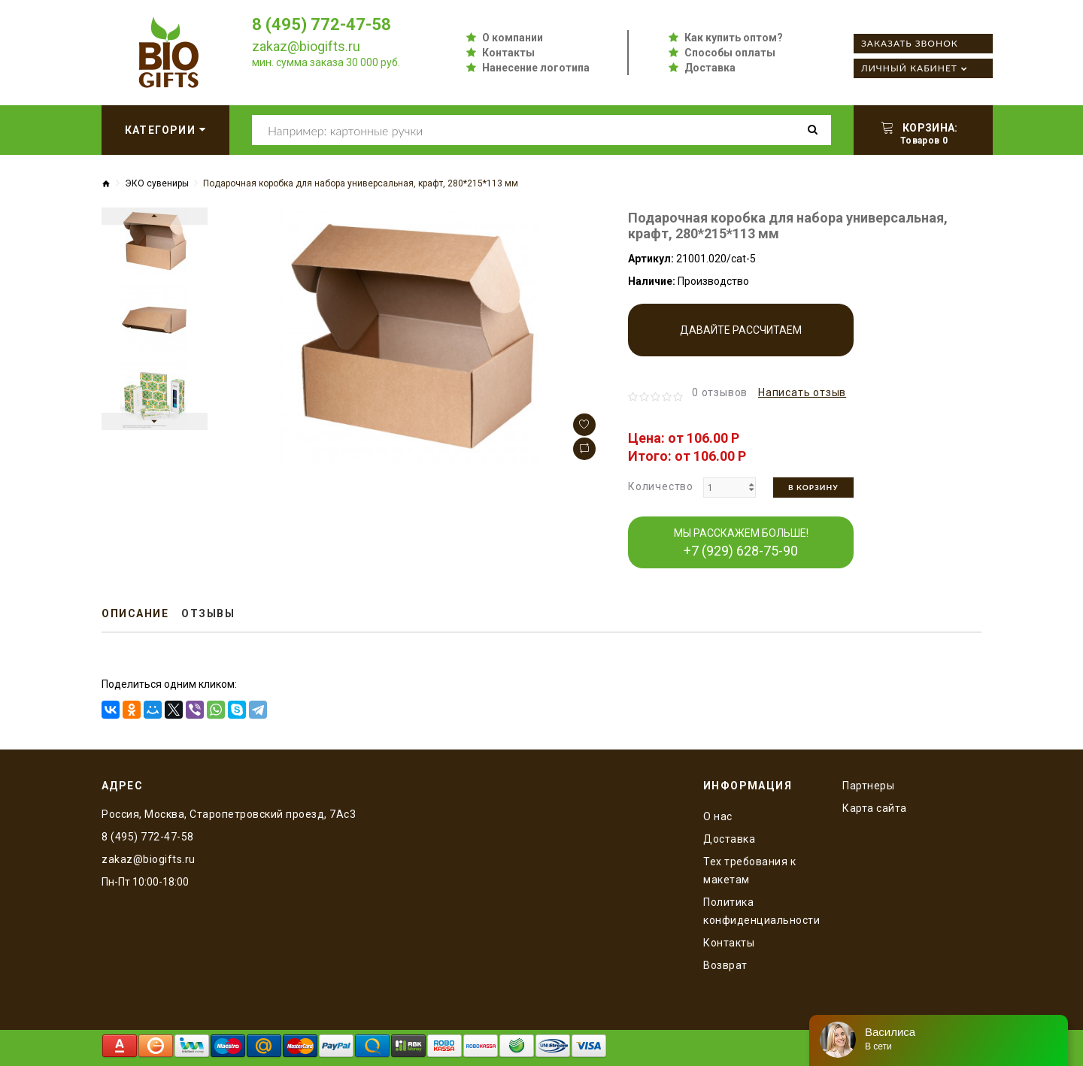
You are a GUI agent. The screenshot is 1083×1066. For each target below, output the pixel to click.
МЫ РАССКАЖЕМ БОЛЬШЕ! (741, 543)
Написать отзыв (802, 392)
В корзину (813, 487)
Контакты (508, 53)
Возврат (725, 965)
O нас (718, 816)
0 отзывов (720, 392)
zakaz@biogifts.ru (306, 46)
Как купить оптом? (733, 38)
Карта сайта (874, 808)
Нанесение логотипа (536, 68)
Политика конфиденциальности (761, 911)
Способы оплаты (729, 53)
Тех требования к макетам (749, 871)
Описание (135, 613)
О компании (512, 38)
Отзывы (208, 613)
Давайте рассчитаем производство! (741, 340)
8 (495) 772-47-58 (321, 24)
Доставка (710, 68)
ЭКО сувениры (157, 183)
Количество (660, 486)
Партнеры (868, 786)
